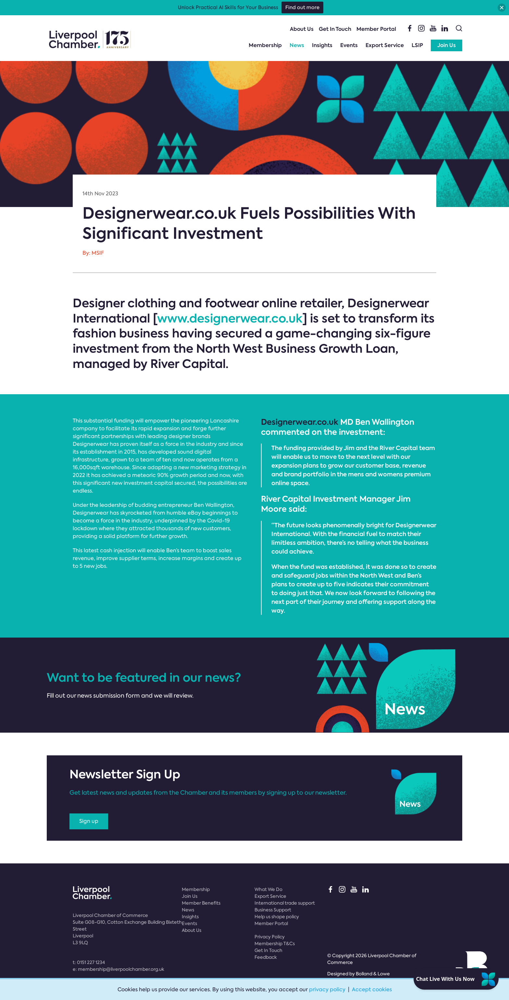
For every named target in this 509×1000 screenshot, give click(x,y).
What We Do (268, 889)
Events (349, 45)
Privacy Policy (270, 937)
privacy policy (327, 989)
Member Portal (376, 29)
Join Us (446, 45)
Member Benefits (201, 903)
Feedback (266, 957)
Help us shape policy (277, 917)
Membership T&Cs (275, 943)
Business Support (273, 910)
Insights (322, 45)
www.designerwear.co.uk (230, 318)
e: (118, 969)
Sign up (88, 821)
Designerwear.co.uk (299, 422)
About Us (302, 29)
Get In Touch (335, 29)
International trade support (285, 903)
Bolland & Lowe (373, 974)
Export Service (385, 45)
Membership (265, 45)
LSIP (417, 45)
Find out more (302, 7)
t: (89, 962)
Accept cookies (372, 989)
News (297, 45)
